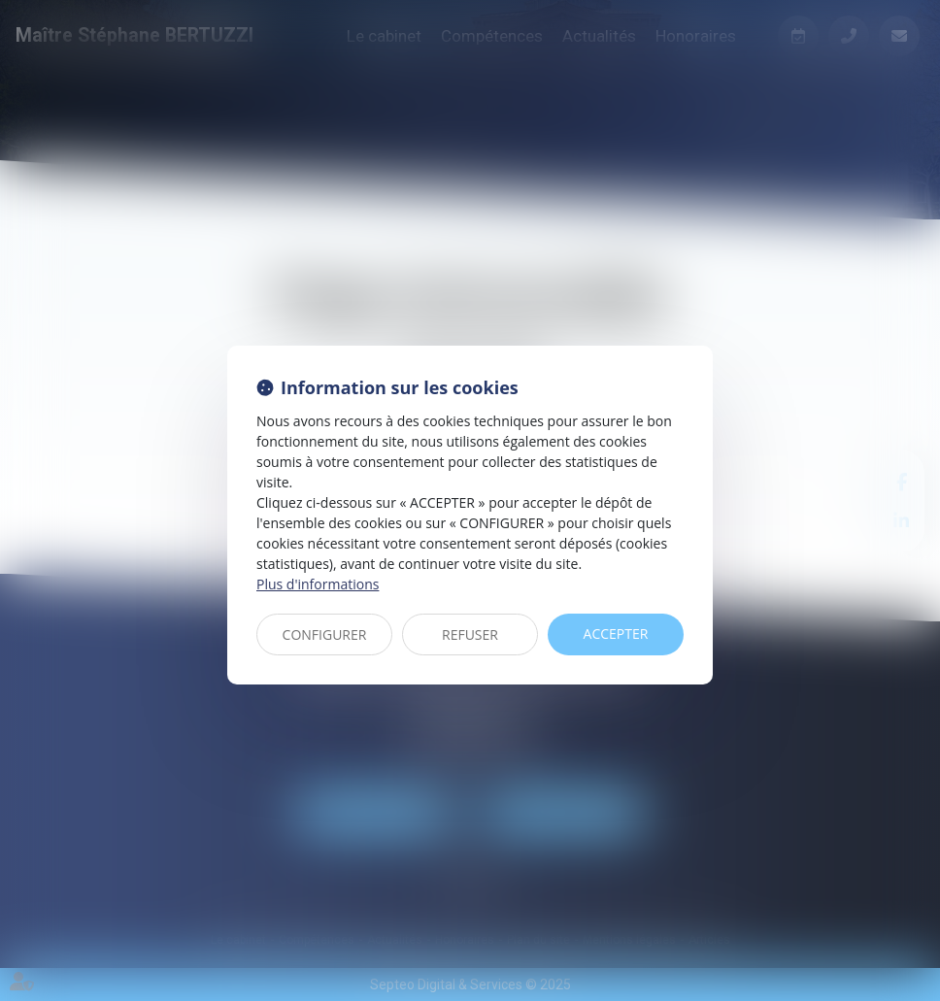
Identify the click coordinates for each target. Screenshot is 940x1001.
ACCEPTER (616, 633)
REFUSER (470, 634)
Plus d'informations (317, 584)
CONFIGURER (325, 634)
